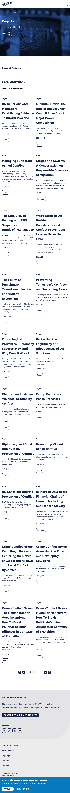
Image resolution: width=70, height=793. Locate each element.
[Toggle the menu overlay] (66, 4)
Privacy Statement (10, 745)
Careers (5, 760)
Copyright (6, 755)
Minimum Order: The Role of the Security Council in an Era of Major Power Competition (51, 113)
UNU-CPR (13, 13)
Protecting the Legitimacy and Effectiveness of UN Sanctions (50, 346)
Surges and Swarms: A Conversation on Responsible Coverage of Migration (52, 168)
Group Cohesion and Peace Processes (50, 396)
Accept (8, 789)
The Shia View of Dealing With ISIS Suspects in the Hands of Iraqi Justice (18, 223)
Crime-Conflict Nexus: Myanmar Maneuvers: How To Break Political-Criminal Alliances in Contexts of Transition (52, 619)
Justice (5, 323)
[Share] (10, 34)
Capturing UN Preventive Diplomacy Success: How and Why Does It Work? (18, 346)
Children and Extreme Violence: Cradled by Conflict (18, 398)
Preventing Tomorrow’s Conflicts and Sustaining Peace (51, 284)
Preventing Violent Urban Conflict (49, 446)
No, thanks (23, 789)
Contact (5, 765)
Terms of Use (8, 750)
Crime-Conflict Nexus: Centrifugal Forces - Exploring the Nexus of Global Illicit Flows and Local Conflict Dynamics (17, 558)
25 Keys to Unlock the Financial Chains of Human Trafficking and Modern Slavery (51, 499)
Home (4, 13)
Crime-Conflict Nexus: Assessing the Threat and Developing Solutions (52, 554)
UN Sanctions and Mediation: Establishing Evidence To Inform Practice (18, 111)
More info (43, 783)
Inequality (41, 199)
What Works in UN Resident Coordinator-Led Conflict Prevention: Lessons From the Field (50, 227)
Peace (5, 140)
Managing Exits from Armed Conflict (17, 163)
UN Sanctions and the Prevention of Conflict (18, 494)
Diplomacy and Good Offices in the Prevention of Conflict (18, 448)
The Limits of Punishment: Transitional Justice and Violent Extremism (16, 289)
